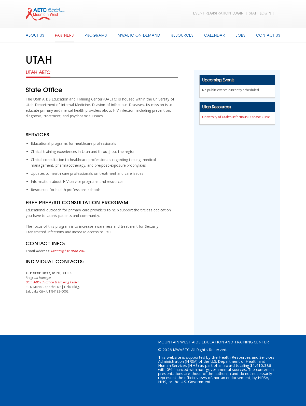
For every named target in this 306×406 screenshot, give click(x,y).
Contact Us (268, 35)
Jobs (240, 35)
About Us (35, 35)
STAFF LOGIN (260, 13)
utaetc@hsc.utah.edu (68, 251)
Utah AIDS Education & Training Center (52, 282)
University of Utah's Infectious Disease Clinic (236, 116)
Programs (96, 35)
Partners (64, 35)
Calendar (214, 35)
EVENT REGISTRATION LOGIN (218, 13)
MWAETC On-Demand (139, 35)
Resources (182, 35)
